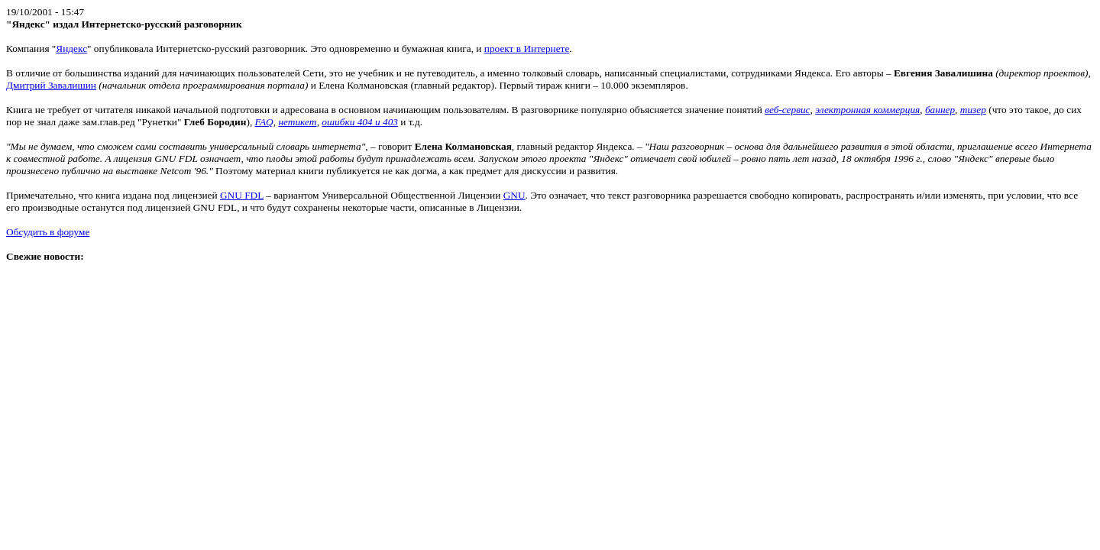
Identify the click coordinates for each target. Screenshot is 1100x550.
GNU (514, 195)
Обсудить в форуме (47, 232)
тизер (973, 109)
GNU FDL (242, 195)
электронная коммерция (867, 109)
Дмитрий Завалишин (51, 85)
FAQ (264, 122)
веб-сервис (787, 109)
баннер (940, 109)
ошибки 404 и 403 (360, 122)
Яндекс (71, 48)
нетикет (297, 122)
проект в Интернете (527, 48)
